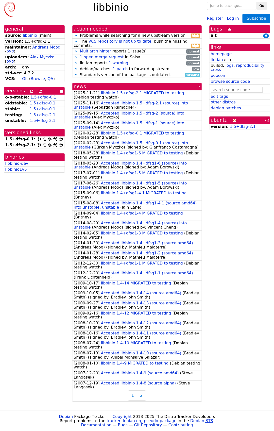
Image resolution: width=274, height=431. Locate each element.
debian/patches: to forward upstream (137, 69)
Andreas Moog (46, 47)
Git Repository (148, 425)
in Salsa (137, 57)
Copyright (122, 416)
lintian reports (137, 63)
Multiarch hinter (95, 51)
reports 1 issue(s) (137, 51)
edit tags (219, 96)
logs (229, 65)
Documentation (96, 425)
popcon (218, 75)
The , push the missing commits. (137, 43)
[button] (76, 35)
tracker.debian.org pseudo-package (141, 420)
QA (50, 78)
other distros (223, 102)
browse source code (230, 81)
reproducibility (250, 65)
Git (25, 78)
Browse (38, 78)
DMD (10, 51)
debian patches (226, 108)
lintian (217, 59)
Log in (233, 18)
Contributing (181, 425)
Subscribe (256, 18)
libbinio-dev (16, 163)
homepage (221, 53)
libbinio (30, 35)
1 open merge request (102, 57)
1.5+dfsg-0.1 (43, 97)
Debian (66, 416)
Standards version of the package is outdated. (137, 75)
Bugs (123, 425)
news (80, 86)
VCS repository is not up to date (119, 41)
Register (215, 18)
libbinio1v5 (16, 169)
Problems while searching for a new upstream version (137, 35)
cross (216, 69)
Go (261, 6)
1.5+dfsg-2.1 (42, 115)
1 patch (120, 68)
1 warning (118, 63)
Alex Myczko (42, 57)
